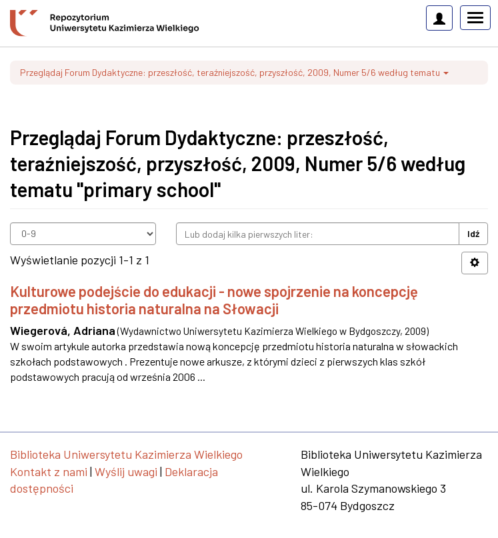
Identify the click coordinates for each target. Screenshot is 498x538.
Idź (473, 233)
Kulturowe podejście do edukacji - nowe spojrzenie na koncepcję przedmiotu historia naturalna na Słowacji (214, 299)
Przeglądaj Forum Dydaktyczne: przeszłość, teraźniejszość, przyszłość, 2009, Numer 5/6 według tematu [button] (234, 72)
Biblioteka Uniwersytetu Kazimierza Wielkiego (126, 454)
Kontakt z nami (48, 471)
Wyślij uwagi (126, 471)
